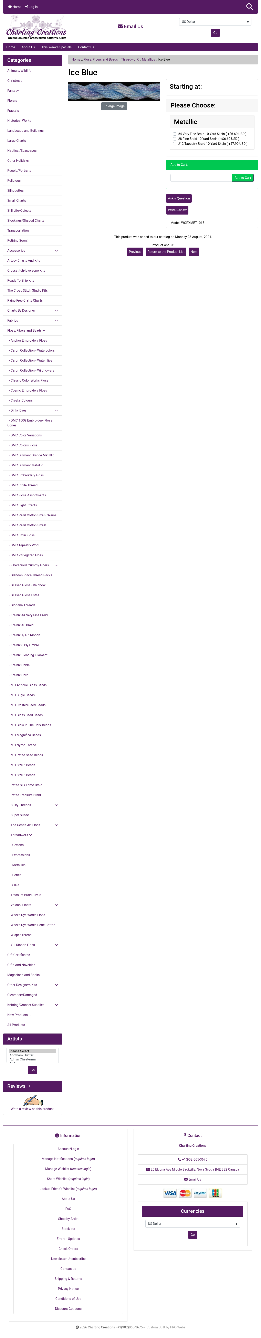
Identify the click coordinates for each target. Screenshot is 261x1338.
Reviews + (19, 1086)
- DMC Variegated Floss (25, 555)
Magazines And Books (23, 975)
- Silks (13, 885)
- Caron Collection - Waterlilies (29, 360)
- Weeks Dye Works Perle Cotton (31, 925)
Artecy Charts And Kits (23, 260)
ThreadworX (130, 59)
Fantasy (13, 91)
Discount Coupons (68, 1309)
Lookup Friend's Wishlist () (68, 1189)
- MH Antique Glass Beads (27, 685)
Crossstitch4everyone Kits (26, 270)
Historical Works (19, 121)
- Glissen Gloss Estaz (23, 595)
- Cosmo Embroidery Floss (27, 390)
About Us (28, 47)
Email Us (130, 26)
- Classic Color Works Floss (27, 380)
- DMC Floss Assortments (26, 495)
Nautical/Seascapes (21, 151)
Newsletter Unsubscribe (68, 1259)
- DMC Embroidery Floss (25, 475)
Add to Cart (242, 178)
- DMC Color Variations (24, 435)
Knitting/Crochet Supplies (32, 1005)
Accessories (32, 250)
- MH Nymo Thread (21, 745)
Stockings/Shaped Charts (25, 220)
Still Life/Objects (19, 210)
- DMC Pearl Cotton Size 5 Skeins (31, 515)
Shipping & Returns (68, 1279)
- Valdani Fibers (32, 905)
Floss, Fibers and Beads (101, 59)
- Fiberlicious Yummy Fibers (32, 565)
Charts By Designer (32, 310)
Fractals (13, 111)
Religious (14, 181)
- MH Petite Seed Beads (25, 755)
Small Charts (16, 201)
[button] (249, 7)
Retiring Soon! (17, 240)
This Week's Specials (56, 47)
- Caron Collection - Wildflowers (30, 370)
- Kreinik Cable (18, 665)
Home (14, 7)
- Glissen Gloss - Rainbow (26, 585)
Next (194, 252)
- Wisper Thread (19, 935)
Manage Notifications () (68, 1159)
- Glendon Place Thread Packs (29, 575)
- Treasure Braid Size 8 (24, 895)
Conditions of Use (68, 1299)
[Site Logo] (45, 27)
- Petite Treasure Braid (24, 795)
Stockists (68, 1229)
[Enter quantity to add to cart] (201, 178)
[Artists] (33, 1055)
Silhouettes (15, 191)
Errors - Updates (68, 1239)
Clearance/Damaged (22, 995)
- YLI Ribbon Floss (32, 945)
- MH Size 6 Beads (21, 765)
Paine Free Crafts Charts (25, 300)
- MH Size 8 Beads (21, 775)
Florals (12, 101)
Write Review (177, 210)
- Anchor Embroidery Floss (27, 340)
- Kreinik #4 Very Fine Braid (27, 615)
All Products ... (17, 1025)
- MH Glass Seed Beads (25, 715)
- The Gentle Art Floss (32, 825)
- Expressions (18, 855)
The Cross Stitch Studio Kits (27, 290)
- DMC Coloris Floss (22, 445)
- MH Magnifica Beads (24, 735)
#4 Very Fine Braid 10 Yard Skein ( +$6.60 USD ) (212, 134)
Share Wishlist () (68, 1179)
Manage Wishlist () (68, 1169)
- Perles (14, 875)
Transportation (18, 230)
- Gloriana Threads (21, 605)
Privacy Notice (68, 1289)
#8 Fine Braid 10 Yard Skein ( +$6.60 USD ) (208, 139)
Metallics (148, 59)
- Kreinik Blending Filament (27, 655)
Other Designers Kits (32, 985)
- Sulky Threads (32, 805)
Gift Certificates (18, 955)
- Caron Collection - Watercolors (31, 350)
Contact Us (86, 47)
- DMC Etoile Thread (22, 485)
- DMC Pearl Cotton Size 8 (26, 525)
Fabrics (32, 320)
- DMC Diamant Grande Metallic (30, 455)
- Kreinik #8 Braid (20, 625)
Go (215, 33)
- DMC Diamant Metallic (25, 465)
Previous (135, 252)
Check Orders (68, 1249)
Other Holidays (18, 161)
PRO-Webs (177, 1327)
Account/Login (68, 1149)
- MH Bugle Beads (21, 695)
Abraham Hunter (32, 1055)
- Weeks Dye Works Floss (26, 915)
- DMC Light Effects (22, 505)
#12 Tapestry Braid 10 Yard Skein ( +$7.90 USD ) (213, 144)
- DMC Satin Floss (21, 535)
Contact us (68, 1269)
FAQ (68, 1209)
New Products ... (19, 1015)
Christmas (14, 81)
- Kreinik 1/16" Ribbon (23, 635)
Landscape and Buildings (25, 131)
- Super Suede (18, 815)
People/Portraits (19, 171)
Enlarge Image (114, 106)
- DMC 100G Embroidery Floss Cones (29, 422)
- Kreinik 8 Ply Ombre (23, 645)
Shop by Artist (68, 1219)
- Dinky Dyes (32, 410)
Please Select (32, 1051)
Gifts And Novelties (21, 965)
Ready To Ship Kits (20, 280)
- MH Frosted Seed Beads (26, 705)
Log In (31, 7)
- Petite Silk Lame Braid (24, 785)
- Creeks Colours (20, 400)
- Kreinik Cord (17, 675)
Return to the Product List (166, 252)
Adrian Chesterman (32, 1059)
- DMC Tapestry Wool (23, 545)
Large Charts (16, 141)
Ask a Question (179, 198)
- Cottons (15, 845)
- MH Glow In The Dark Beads (29, 725)
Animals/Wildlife (19, 71)
